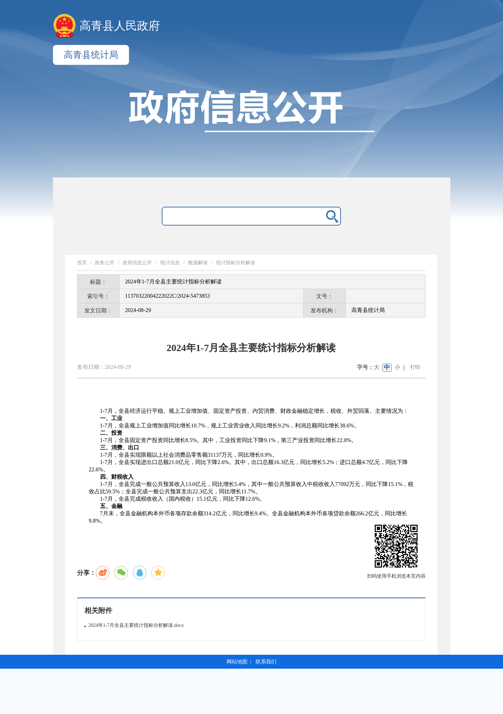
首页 (82, 262)
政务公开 (104, 262)
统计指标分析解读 (235, 262)
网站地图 (237, 661)
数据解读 (198, 262)
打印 (415, 367)
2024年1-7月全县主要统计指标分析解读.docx (136, 625)
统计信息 (170, 262)
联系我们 (266, 661)
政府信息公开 (137, 262)
